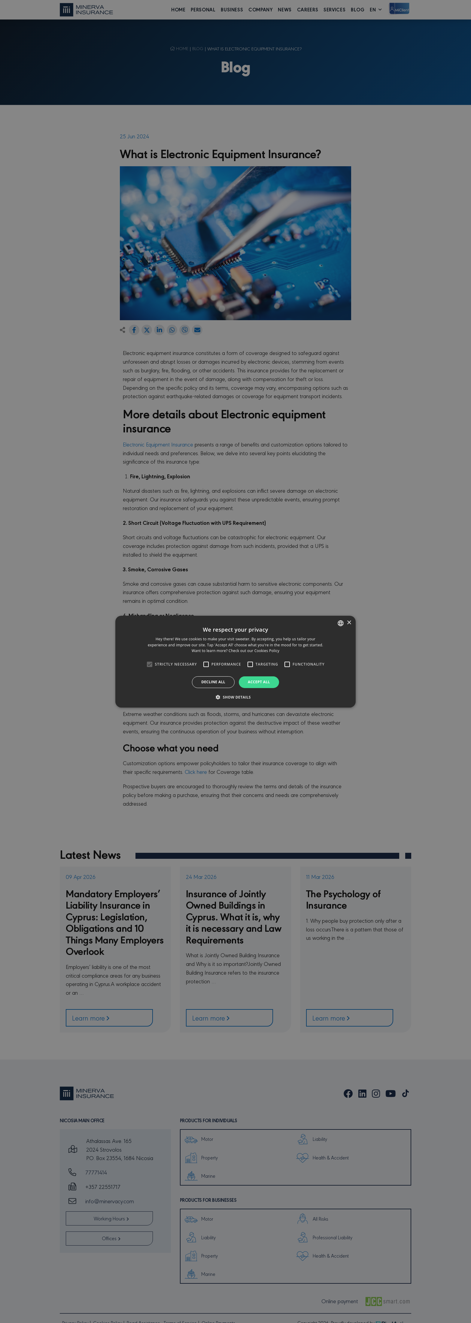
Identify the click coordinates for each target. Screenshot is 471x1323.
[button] (235, 697)
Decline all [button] (213, 681)
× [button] (349, 623)
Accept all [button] (259, 681)
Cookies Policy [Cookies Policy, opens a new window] (266, 650)
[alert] (235, 661)
